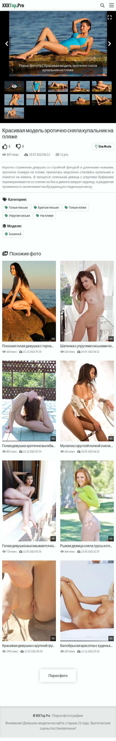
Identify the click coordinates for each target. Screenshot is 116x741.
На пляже (44, 215)
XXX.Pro (13, 5)
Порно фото (58, 676)
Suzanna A (13, 234)
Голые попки (75, 207)
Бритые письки (46, 207)
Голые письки (16, 207)
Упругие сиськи (17, 215)
